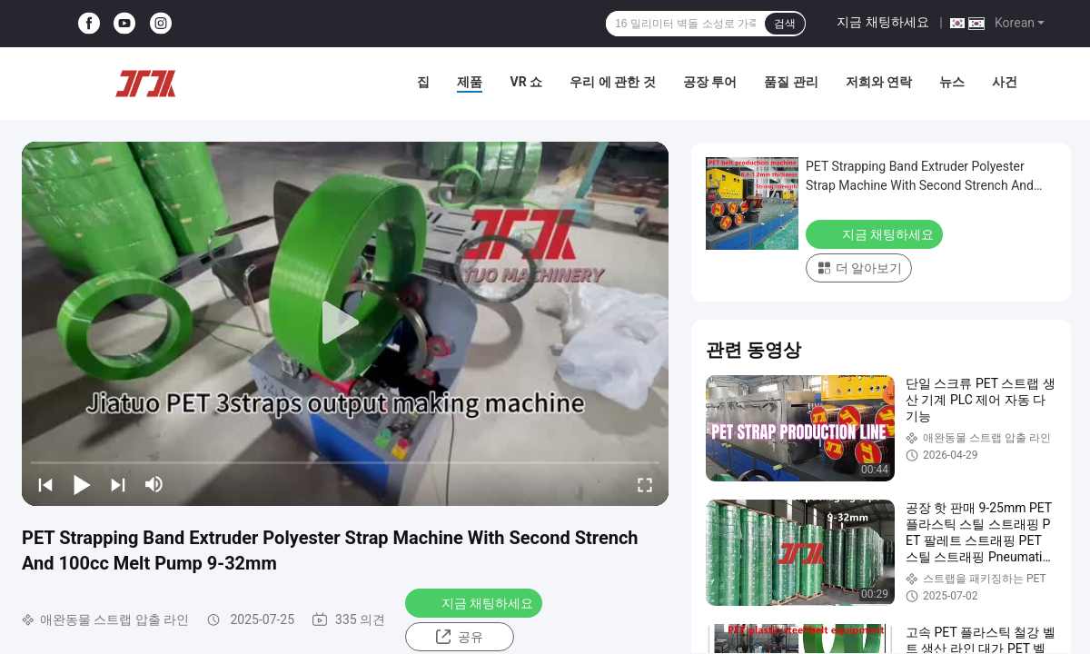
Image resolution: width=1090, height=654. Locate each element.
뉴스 (952, 81)
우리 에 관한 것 (612, 81)
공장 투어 (710, 81)
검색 (785, 23)
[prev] (45, 484)
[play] (345, 323)
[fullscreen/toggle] (645, 484)
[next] (118, 484)
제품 (469, 81)
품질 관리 (791, 81)
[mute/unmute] (154, 484)
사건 (1004, 81)
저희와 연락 (879, 81)
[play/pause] (82, 484)
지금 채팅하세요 (882, 22)
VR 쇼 (526, 81)
